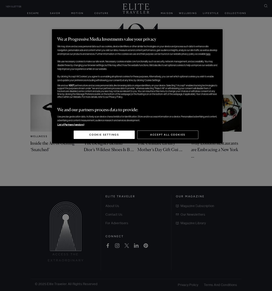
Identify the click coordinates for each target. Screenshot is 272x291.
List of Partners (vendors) (70, 124)
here (208, 53)
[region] (137, 86)
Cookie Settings (104, 134)
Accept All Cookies (167, 134)
